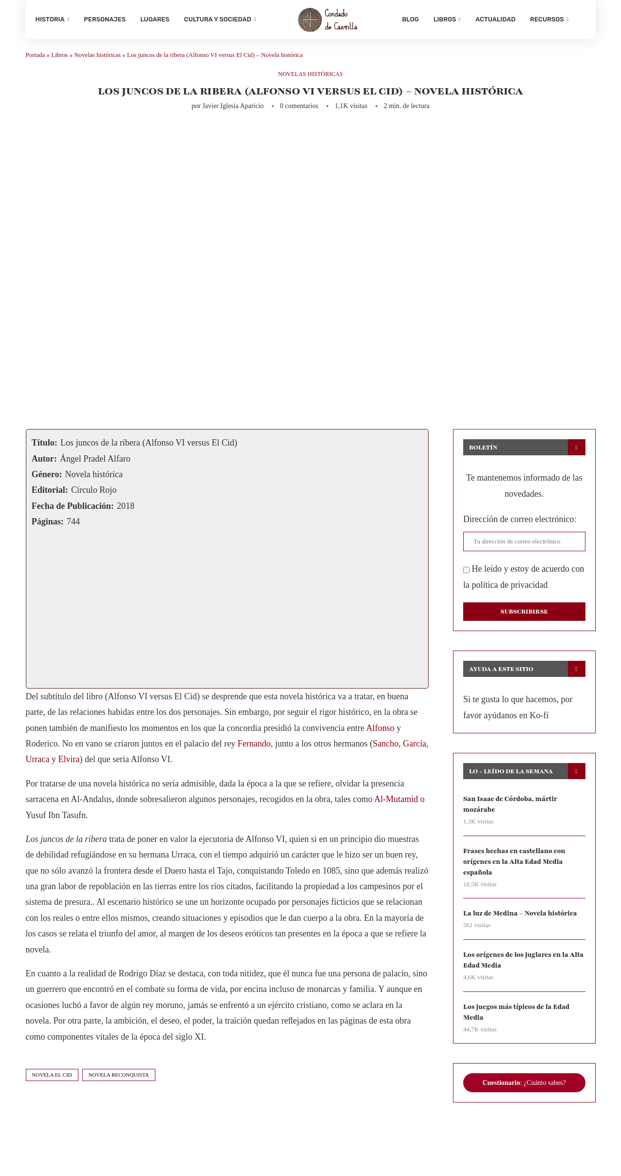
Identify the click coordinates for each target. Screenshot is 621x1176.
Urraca (38, 763)
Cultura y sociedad (217, 19)
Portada (35, 58)
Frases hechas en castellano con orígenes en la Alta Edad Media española (515, 865)
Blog (410, 19)
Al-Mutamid (396, 803)
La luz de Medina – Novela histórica (521, 918)
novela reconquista (119, 1079)
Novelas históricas (97, 58)
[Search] (581, 19)
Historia (50, 19)
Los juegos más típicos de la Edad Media (517, 1017)
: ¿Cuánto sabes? (524, 1088)
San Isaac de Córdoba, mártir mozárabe (511, 808)
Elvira (68, 763)
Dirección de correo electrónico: (519, 523)
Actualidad (495, 19)
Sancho (385, 747)
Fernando (254, 747)
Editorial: (50, 494)
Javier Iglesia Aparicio (232, 109)
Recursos (547, 19)
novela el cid (52, 1079)
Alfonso (380, 731)
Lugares (154, 19)
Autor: (44, 462)
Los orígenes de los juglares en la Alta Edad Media (517, 965)
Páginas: (48, 525)
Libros (444, 19)
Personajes (105, 19)
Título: (44, 446)
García (414, 747)
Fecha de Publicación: (73, 509)
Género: (47, 478)
